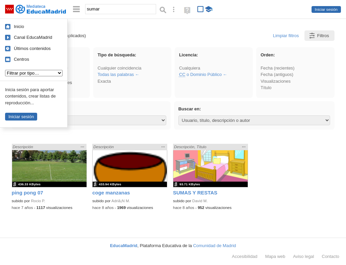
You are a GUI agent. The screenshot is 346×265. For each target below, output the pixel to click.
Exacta (104, 81)
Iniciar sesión (326, 9)
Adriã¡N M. (121, 201)
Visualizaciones (276, 81)
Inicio (19, 26)
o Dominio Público (200, 74)
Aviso (303, 256)
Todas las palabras (116, 74)
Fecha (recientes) (277, 68)
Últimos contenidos (32, 48)
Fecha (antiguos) (277, 74)
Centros (21, 59)
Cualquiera (189, 68)
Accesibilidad (244, 256)
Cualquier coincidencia (120, 68)
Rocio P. (38, 201)
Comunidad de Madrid (214, 245)
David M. (200, 201)
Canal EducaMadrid (33, 37)
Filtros (318, 35)
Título (266, 87)
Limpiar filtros (286, 35)
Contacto (330, 256)
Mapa (275, 256)
